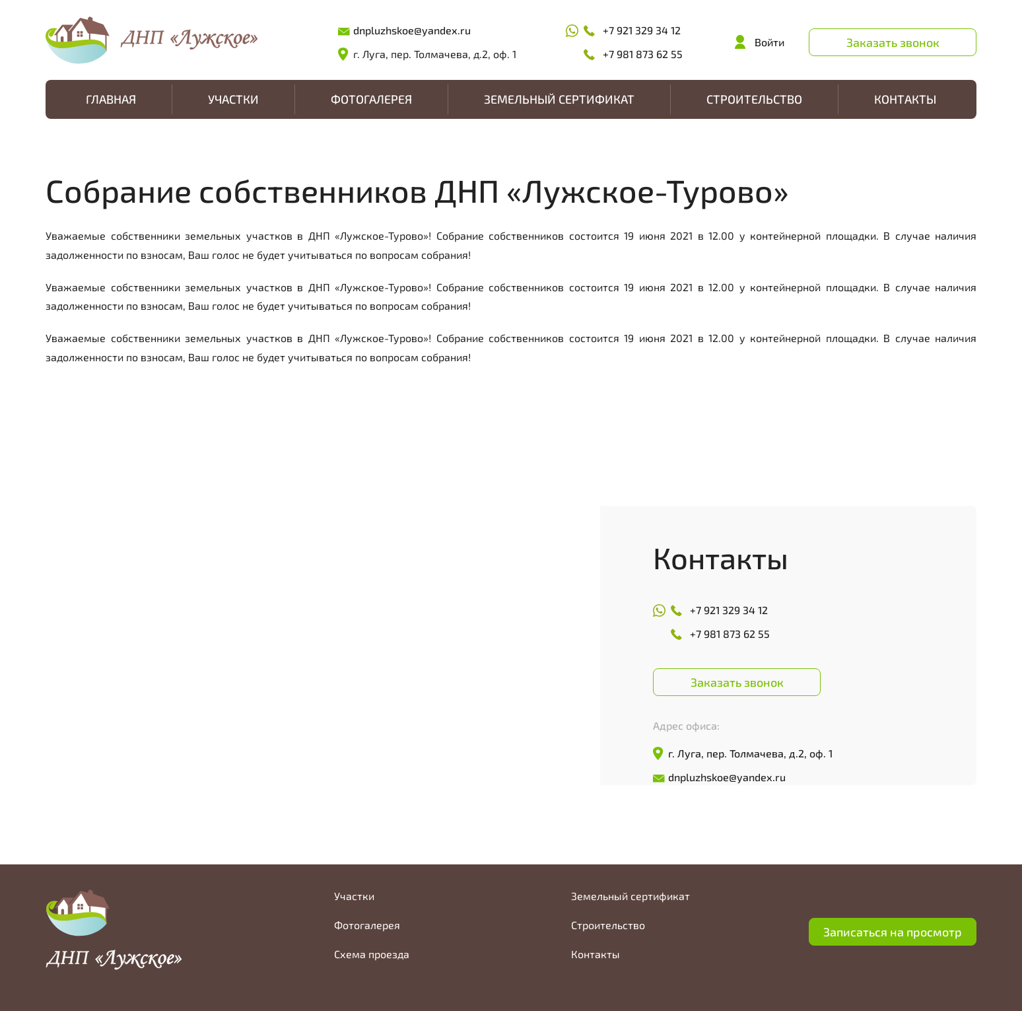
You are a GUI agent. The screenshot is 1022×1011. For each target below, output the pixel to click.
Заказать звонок (892, 42)
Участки (233, 99)
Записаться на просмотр (892, 931)
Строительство (754, 99)
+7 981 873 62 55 (643, 54)
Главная (111, 99)
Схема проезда (371, 954)
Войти (769, 42)
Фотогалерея (371, 99)
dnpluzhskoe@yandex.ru (412, 30)
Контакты (905, 99)
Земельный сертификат (559, 99)
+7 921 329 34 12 (642, 30)
